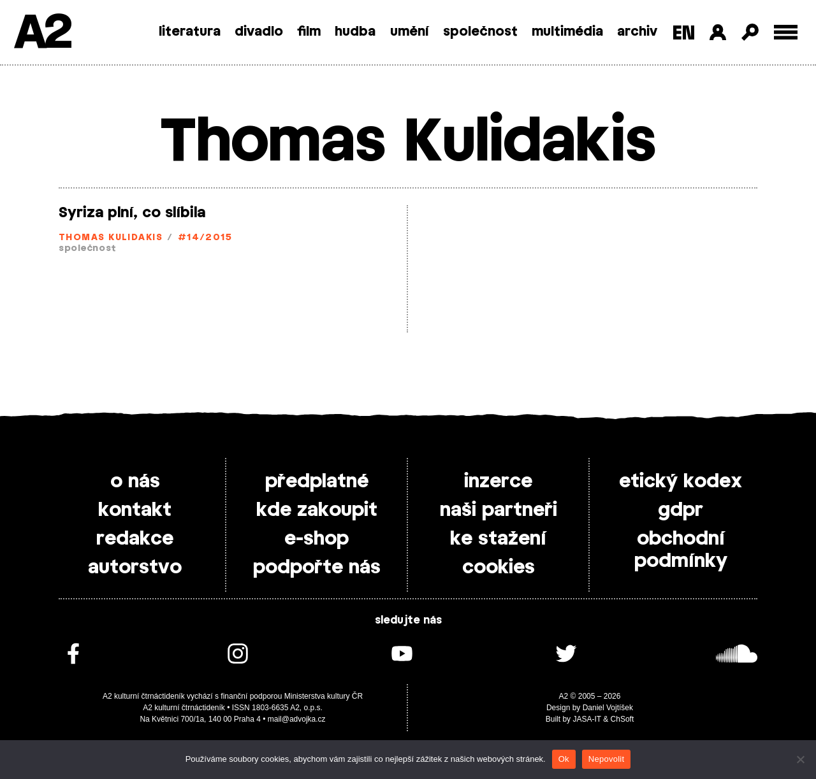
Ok (563, 759)
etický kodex (680, 481)
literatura (190, 32)
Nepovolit (606, 759)
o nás (135, 481)
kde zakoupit (316, 510)
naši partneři (498, 510)
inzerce (498, 481)
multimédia (567, 32)
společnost (480, 32)
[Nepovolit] (800, 759)
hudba (355, 32)
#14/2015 (205, 237)
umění (409, 32)
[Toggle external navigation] (785, 32)
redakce (134, 539)
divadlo (259, 32)
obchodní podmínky (680, 550)
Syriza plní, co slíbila (132, 213)
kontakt (134, 510)
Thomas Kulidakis (111, 237)
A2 (41, 33)
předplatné (316, 481)
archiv (637, 32)
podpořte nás (317, 567)
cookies (498, 567)
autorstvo (135, 567)
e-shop (316, 539)
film (309, 32)
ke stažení (498, 539)
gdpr (680, 510)
